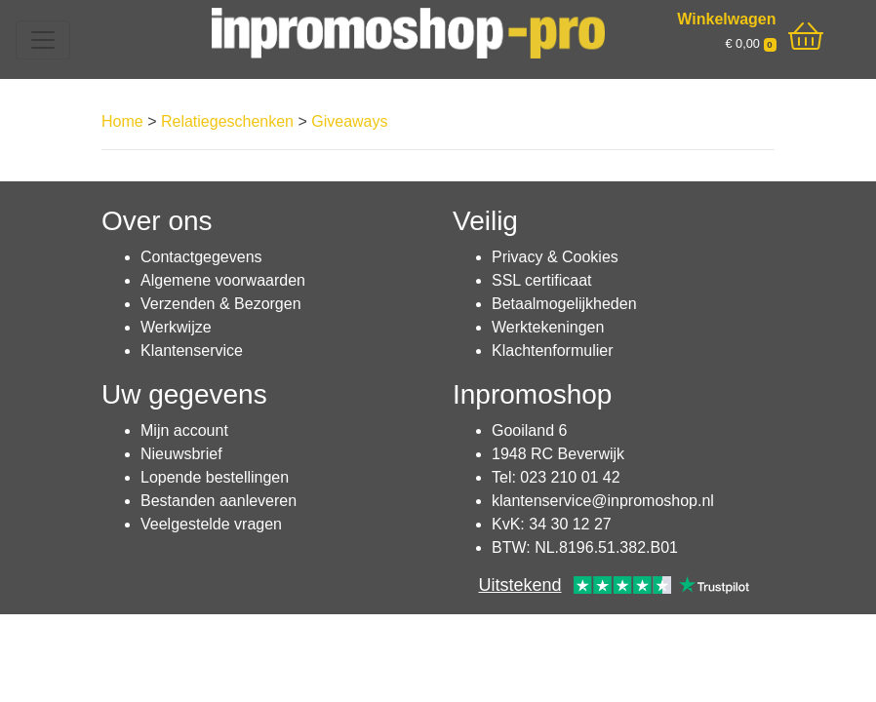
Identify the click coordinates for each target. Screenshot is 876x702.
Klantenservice (191, 350)
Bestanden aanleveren (218, 500)
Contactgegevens (201, 257)
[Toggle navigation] (43, 39)
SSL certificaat (542, 280)
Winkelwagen (726, 19)
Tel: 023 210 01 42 (556, 477)
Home (122, 121)
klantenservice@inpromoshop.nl (603, 500)
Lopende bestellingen (214, 477)
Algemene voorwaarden (222, 280)
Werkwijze (176, 327)
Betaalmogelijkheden (564, 303)
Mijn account (184, 430)
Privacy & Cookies (555, 257)
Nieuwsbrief (181, 454)
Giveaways (349, 121)
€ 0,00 (750, 43)
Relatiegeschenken (227, 121)
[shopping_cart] (805, 37)
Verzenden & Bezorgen (220, 303)
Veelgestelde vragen (211, 524)
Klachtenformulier (553, 350)
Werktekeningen (548, 327)
